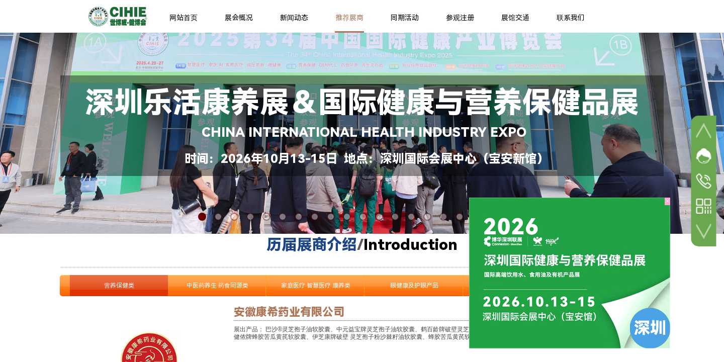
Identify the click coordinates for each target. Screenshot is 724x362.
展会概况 (239, 18)
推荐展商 (349, 18)
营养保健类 (119, 285)
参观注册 (460, 18)
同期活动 (405, 18)
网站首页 (183, 18)
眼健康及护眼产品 (414, 285)
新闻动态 (294, 18)
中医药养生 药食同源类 (217, 285)
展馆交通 (515, 18)
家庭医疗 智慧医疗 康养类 (315, 285)
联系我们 (571, 18)
